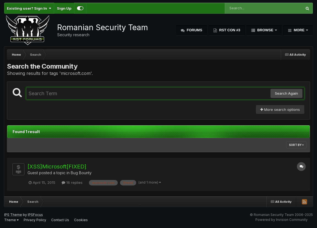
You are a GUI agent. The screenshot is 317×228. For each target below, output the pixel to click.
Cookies (81, 220)
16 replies (72, 182)
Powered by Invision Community (281, 220)
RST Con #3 (229, 30)
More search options (280, 109)
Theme (11, 220)
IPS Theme (13, 215)
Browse (265, 30)
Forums (194, 30)
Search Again (286, 93)
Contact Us (60, 220)
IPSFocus (35, 215)
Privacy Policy (35, 220)
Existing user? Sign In (29, 8)
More (299, 30)
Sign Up (64, 8)
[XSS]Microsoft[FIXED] (57, 166)
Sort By (296, 145)
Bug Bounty (81, 172)
